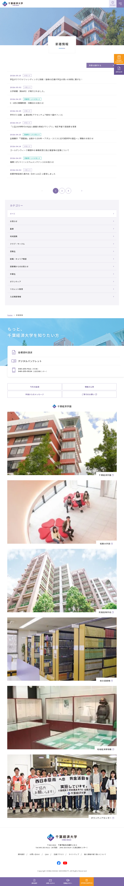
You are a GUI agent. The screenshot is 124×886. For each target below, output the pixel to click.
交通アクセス (59, 854)
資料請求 (21, 854)
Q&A (47, 854)
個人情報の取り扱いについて (95, 854)
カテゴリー (16, 205)
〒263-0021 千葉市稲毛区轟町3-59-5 (62, 845)
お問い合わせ (35, 854)
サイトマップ (74, 854)
